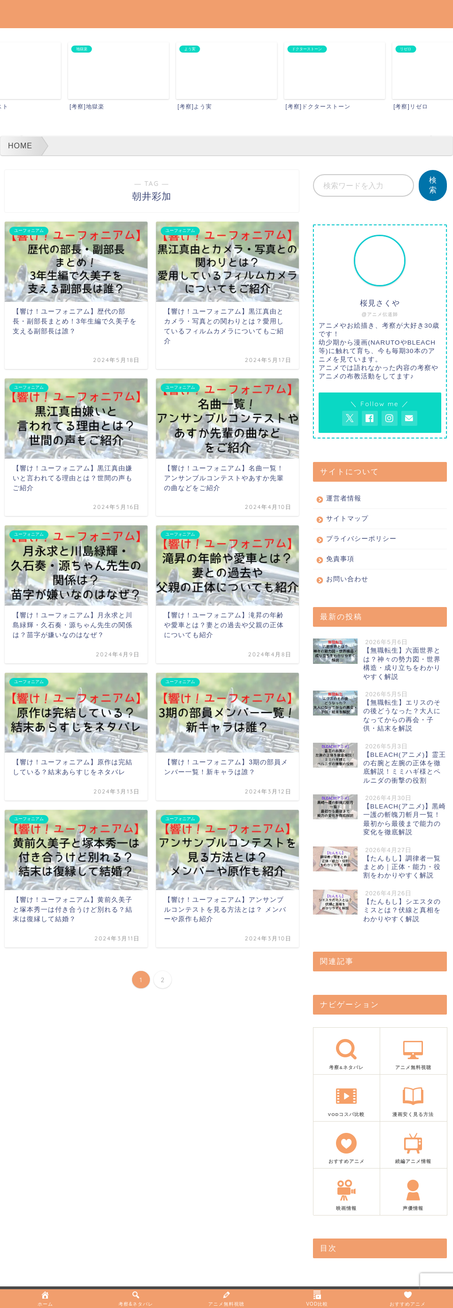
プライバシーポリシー (361, 538)
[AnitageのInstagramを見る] (390, 418)
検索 (433, 185)
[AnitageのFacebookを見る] (370, 418)
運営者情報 (343, 498)
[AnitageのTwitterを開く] (350, 418)
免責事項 (340, 558)
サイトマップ (347, 518)
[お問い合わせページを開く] (409, 418)
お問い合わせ (347, 579)
